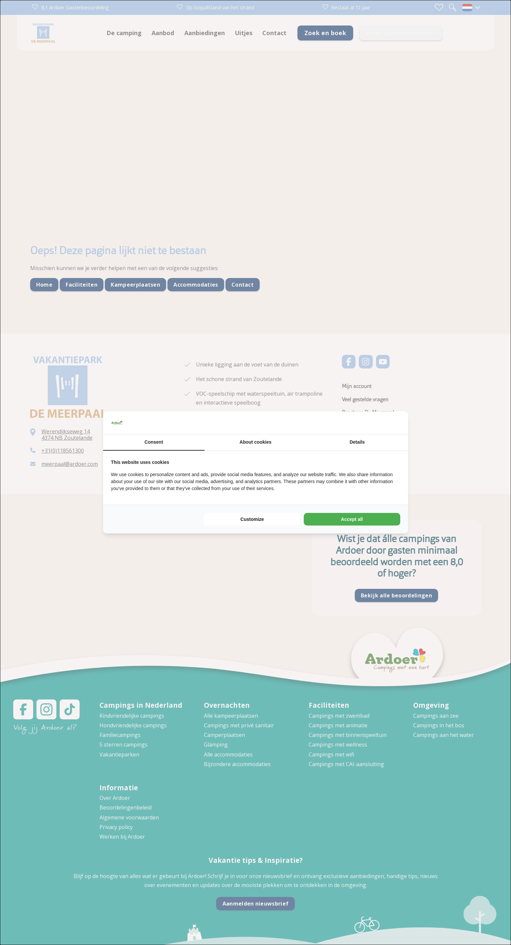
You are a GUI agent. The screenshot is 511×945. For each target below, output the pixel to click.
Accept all (352, 519)
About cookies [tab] (255, 442)
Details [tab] (357, 442)
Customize (252, 519)
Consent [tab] (154, 442)
